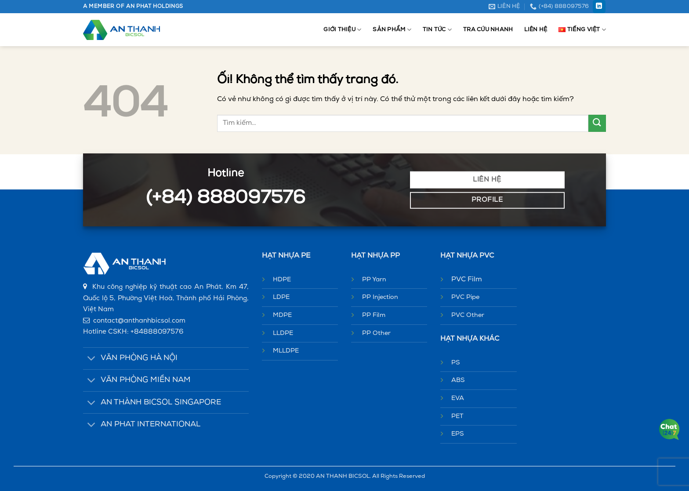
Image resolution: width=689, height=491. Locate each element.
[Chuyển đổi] (91, 359)
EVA (457, 398)
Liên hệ (535, 30)
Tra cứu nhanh (488, 30)
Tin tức (437, 29)
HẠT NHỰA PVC (467, 255)
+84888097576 (157, 332)
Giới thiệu (342, 29)
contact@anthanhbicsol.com (139, 321)
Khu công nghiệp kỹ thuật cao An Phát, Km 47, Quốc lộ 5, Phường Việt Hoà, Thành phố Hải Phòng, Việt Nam (166, 298)
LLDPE (283, 333)
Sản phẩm (392, 29)
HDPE (282, 279)
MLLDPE (286, 351)
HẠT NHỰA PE (286, 255)
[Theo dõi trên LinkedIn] (599, 6)
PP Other (376, 333)
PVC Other (467, 315)
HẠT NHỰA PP (375, 255)
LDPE (281, 297)
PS (455, 363)
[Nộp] (597, 123)
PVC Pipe (465, 297)
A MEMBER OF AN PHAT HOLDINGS (133, 6)
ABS (458, 380)
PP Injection (380, 297)
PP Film (373, 315)
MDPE (282, 315)
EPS (457, 434)
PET (457, 416)
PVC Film (466, 279)
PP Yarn (374, 279)
